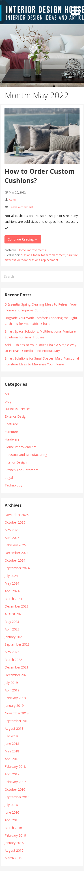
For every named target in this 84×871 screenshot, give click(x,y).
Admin (13, 200)
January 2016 (14, 843)
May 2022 (12, 652)
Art (7, 394)
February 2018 (15, 766)
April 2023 (12, 629)
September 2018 (17, 721)
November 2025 (16, 515)
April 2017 (12, 774)
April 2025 (12, 538)
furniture (72, 255)
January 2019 (14, 705)
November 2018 (16, 713)
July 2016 (11, 805)
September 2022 (17, 644)
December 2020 (16, 675)
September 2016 (17, 797)
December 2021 (16, 667)
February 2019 (15, 698)
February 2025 (15, 545)
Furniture (11, 432)
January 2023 (14, 637)
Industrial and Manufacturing (26, 454)
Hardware (12, 439)
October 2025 (15, 522)
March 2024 (13, 598)
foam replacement (53, 255)
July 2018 (11, 736)
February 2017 (15, 782)
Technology (13, 485)
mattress (10, 260)
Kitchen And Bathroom (22, 470)
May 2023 (12, 621)
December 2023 (16, 606)
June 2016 (12, 812)
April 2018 (12, 759)
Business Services (17, 409)
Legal (9, 477)
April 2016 (12, 820)
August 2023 (14, 614)
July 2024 (11, 576)
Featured (11, 424)
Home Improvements (32, 250)
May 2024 (12, 583)
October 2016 (15, 789)
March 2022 (13, 659)
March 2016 (13, 828)
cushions (26, 255)
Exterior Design (16, 416)
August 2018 (14, 728)
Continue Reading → (23, 239)
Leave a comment (21, 207)
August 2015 (14, 850)
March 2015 (13, 858)
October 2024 (15, 560)
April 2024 (12, 591)
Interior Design (16, 462)
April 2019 (12, 690)
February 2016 (15, 835)
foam (36, 255)
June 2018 (12, 743)
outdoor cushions (28, 260)
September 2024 (17, 568)
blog (8, 401)
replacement (49, 260)
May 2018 (12, 751)
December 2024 (16, 553)
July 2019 (11, 682)
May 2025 (12, 530)
